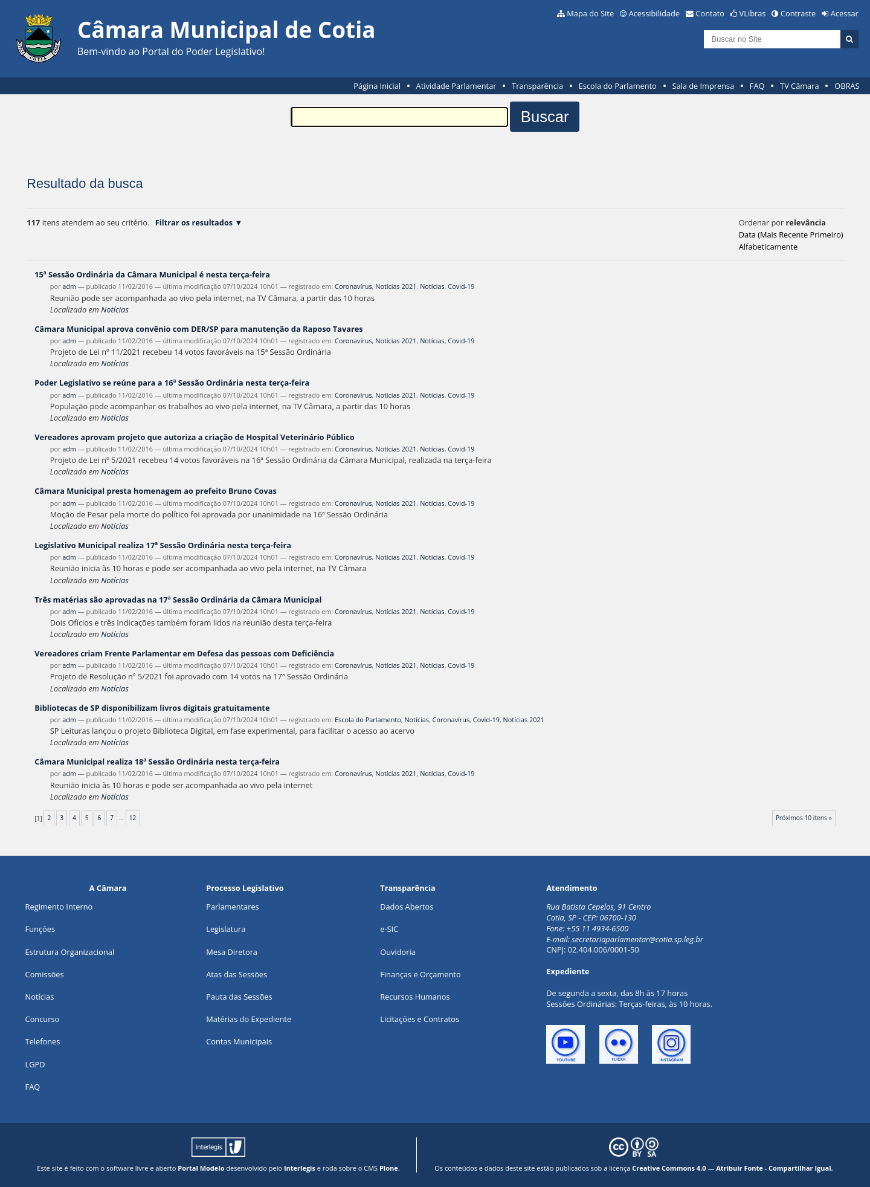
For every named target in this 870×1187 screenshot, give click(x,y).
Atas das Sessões (236, 974)
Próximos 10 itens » (804, 817)
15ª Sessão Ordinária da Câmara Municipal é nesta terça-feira (152, 274)
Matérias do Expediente (248, 1019)
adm (69, 286)
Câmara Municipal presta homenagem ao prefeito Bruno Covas (155, 490)
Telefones (42, 1041)
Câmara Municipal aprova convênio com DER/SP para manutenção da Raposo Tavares (198, 328)
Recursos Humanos (415, 996)
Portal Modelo (201, 1167)
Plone (388, 1167)
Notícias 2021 (395, 286)
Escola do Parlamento (618, 85)
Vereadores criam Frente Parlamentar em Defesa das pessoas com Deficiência (184, 653)
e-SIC (389, 928)
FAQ (757, 85)
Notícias (432, 286)
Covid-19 (461, 286)
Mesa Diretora (231, 951)
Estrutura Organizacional (70, 951)
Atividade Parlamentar (456, 85)
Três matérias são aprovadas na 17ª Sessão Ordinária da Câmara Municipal (177, 599)
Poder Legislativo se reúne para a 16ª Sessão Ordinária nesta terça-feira (171, 382)
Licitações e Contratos (419, 1019)
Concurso (42, 1019)
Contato (710, 13)
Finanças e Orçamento (420, 974)
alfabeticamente (768, 246)
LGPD (35, 1064)
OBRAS (846, 85)
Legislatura (225, 928)
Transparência (537, 85)
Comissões (44, 974)
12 (133, 817)
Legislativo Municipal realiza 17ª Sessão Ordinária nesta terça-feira (162, 545)
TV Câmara (799, 85)
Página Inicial (377, 85)
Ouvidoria (398, 951)
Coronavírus (353, 286)
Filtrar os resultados (194, 222)
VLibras (753, 13)
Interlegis (299, 1167)
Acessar (845, 13)
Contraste (798, 13)
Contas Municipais (239, 1041)
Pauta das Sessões (239, 996)
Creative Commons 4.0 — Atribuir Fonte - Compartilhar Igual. (732, 1167)
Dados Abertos (406, 906)
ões (40, 928)
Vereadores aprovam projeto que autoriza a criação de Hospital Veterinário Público (194, 437)
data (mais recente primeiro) (791, 234)
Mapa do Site (590, 13)
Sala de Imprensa (703, 85)
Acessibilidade (654, 13)
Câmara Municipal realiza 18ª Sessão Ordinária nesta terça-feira (157, 761)
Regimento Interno (59, 906)
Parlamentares (232, 906)
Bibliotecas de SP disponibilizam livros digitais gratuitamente (151, 707)
